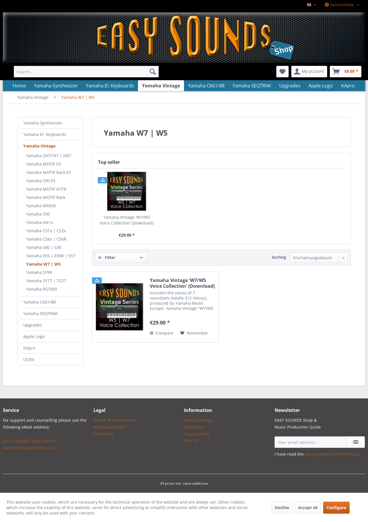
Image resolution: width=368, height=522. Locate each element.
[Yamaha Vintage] (161, 85)
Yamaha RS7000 (41, 289)
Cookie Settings (198, 420)
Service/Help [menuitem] (340, 4)
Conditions (103, 434)
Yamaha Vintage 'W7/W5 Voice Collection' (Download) (127, 220)
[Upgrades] (289, 85)
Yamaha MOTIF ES (43, 164)
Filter (106, 257)
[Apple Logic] (320, 85)
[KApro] (348, 85)
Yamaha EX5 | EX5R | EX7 (50, 255)
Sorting (279, 257)
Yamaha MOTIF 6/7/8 (46, 189)
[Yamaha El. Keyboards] (110, 85)
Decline (282, 507)
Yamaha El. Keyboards (44, 134)
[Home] (19, 85)
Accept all (307, 507)
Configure (336, 507)
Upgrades (32, 325)
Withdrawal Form (109, 427)
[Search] (153, 71)
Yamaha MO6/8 (41, 205)
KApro (29, 348)
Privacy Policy (197, 434)
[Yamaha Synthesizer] (56, 85)
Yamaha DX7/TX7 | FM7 (48, 155)
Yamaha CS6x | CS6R (46, 239)
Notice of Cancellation (114, 420)
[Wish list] (282, 71)
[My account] (309, 71)
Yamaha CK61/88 (39, 302)
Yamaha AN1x (39, 222)
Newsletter (194, 427)
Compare (161, 333)
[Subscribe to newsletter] (356, 442)
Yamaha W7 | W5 (43, 264)
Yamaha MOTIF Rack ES (48, 172)
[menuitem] (86, 71)
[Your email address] (311, 442)
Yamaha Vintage (39, 146)
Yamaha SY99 (39, 272)
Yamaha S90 (38, 214)
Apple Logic (34, 336)
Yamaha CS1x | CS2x (46, 230)
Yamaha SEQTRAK (40, 313)
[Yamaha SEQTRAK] (252, 85)
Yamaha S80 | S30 (43, 247)
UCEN (28, 359)
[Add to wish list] (194, 333)
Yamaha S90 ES (40, 180)
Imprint (191, 440)
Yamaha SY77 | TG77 (46, 280)
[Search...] (86, 71)
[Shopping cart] (345, 71)
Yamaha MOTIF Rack (45, 197)
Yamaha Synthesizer (42, 123)
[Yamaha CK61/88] (206, 85)
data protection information (331, 454)
